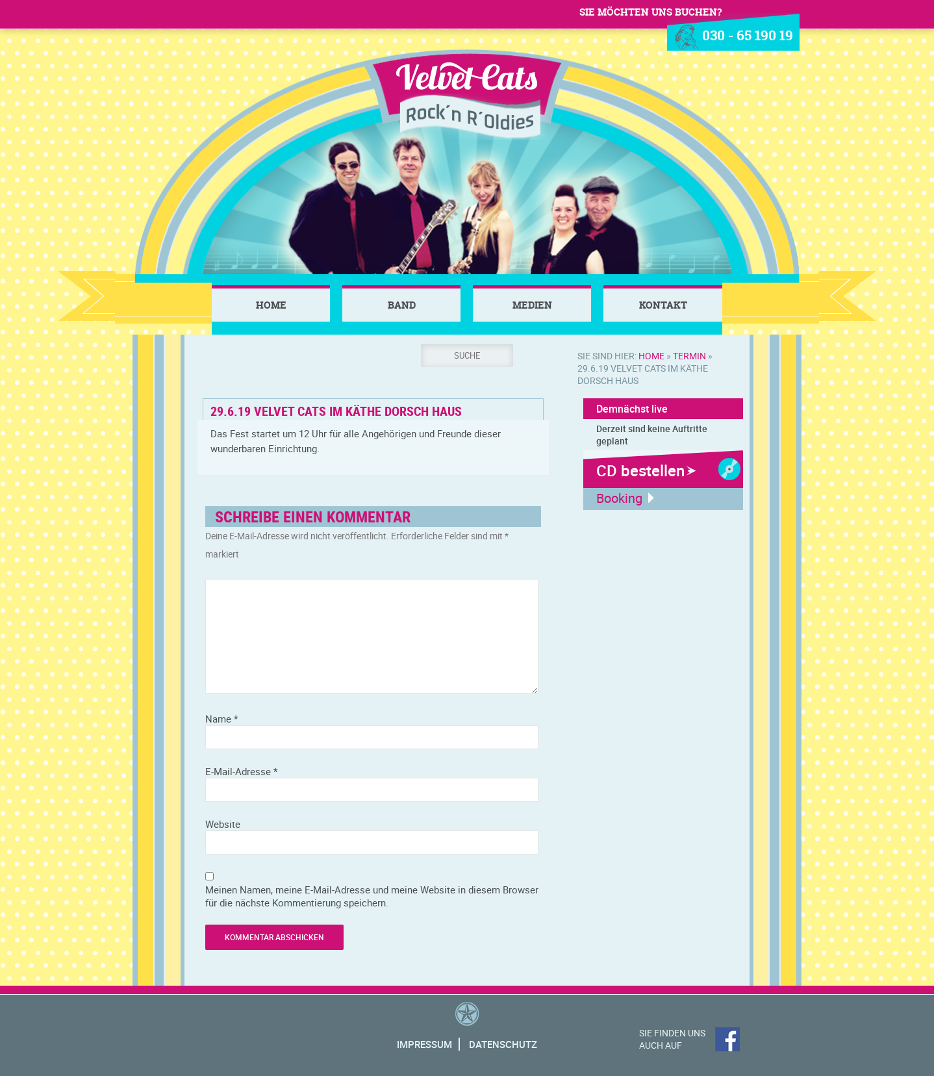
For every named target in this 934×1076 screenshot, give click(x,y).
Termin (689, 356)
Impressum (424, 1044)
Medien (532, 305)
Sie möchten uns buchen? (650, 12)
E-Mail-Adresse (241, 771)
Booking (619, 498)
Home (271, 305)
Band (402, 305)
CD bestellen (640, 470)
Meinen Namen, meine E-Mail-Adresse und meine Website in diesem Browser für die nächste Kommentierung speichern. (371, 896)
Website (222, 823)
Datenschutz (503, 1044)
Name (221, 718)
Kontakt (663, 305)
